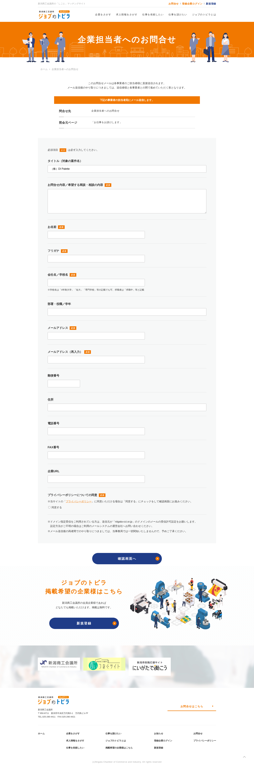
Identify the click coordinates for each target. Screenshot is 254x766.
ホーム (41, 733)
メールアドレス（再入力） (65, 351)
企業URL (53, 471)
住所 (50, 399)
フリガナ (53, 250)
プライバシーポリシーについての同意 (72, 495)
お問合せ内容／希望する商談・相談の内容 (75, 185)
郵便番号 (53, 375)
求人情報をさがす (126, 14)
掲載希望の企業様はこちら (119, 747)
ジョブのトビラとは (204, 14)
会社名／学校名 (58, 274)
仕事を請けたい (177, 14)
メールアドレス (58, 328)
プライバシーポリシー (79, 501)
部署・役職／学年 (59, 304)
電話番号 (53, 423)
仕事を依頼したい (153, 14)
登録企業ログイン (192, 3)
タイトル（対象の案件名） (65, 161)
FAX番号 (53, 447)
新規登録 (211, 3)
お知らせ (158, 733)
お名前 (52, 227)
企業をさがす (103, 14)
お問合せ (173, 3)
